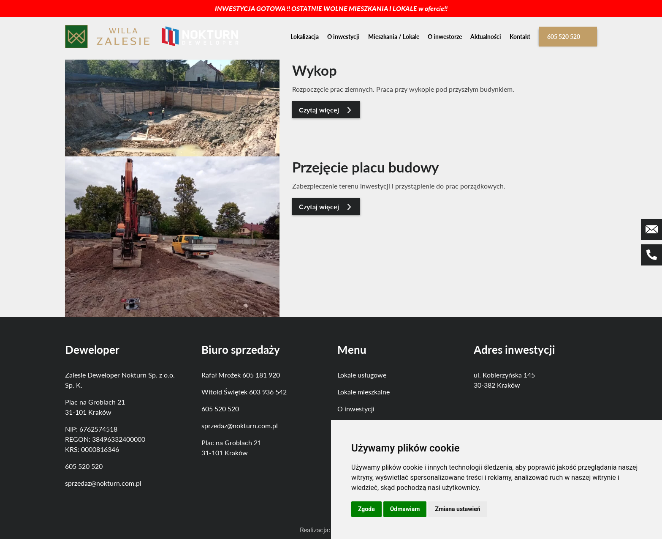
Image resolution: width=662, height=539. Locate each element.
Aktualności (485, 36)
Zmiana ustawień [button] (457, 509)
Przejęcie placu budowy (365, 167)
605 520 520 (563, 36)
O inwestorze (445, 36)
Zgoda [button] (366, 509)
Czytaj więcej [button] (326, 110)
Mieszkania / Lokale (393, 36)
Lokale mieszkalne (363, 392)
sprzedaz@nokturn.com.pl (103, 483)
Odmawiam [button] (405, 509)
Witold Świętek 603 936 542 (244, 392)
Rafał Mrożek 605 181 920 (240, 375)
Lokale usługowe (361, 375)
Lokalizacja (304, 36)
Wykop (314, 70)
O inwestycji (343, 36)
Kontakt (520, 36)
